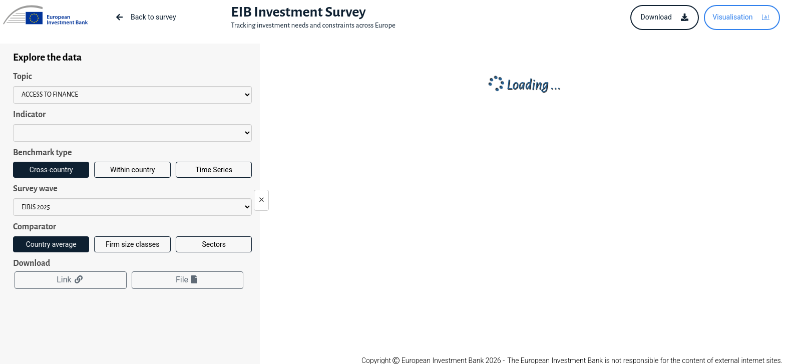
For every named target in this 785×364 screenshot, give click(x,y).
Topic (22, 76)
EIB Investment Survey (298, 12)
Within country (132, 170)
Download (31, 263)
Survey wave (35, 188)
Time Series (213, 170)
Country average (51, 244)
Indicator (29, 114)
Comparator (34, 226)
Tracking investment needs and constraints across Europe (313, 25)
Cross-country (51, 170)
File (187, 279)
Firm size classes (132, 244)
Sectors (213, 244)
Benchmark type (42, 152)
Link (70, 279)
